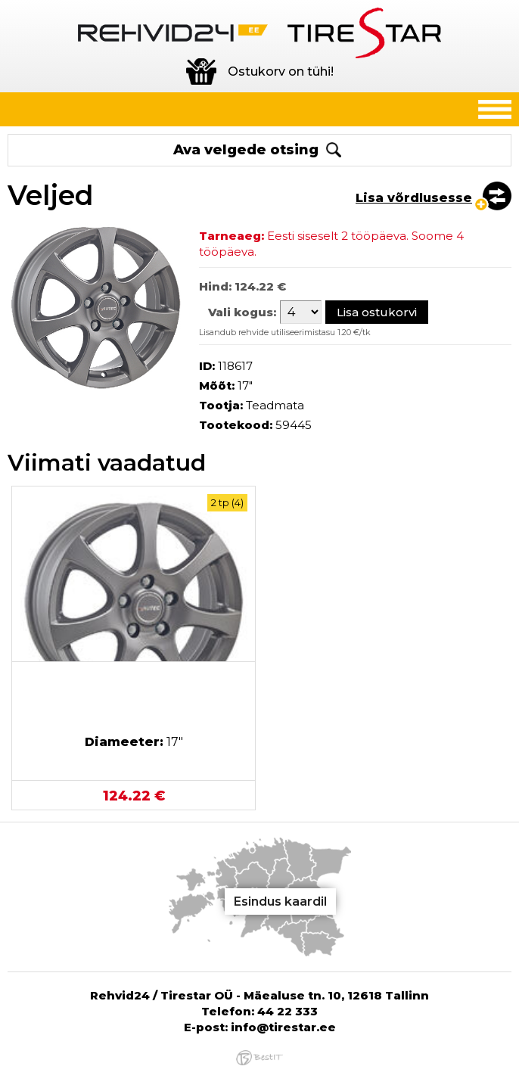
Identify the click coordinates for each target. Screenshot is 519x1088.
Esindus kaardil (280, 901)
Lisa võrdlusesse (414, 198)
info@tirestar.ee (283, 1027)
